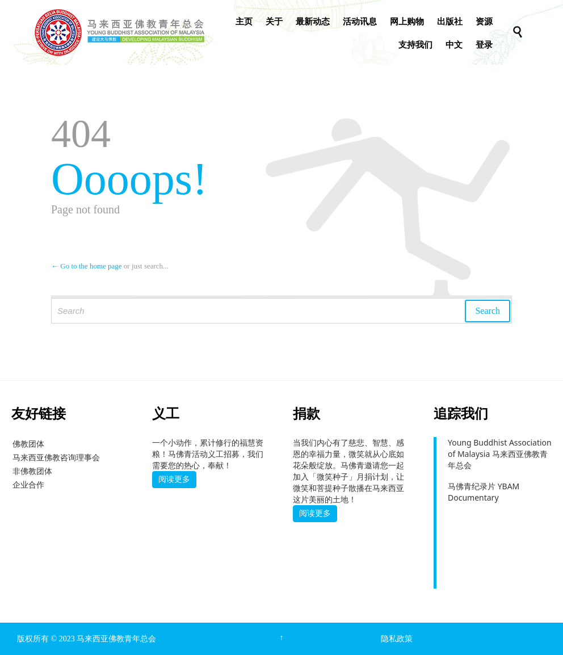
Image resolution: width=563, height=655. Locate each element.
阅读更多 (174, 479)
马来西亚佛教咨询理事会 (56, 457)
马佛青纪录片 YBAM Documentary (483, 492)
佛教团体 (28, 443)
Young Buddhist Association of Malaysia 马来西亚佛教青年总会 (500, 454)
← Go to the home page (86, 266)
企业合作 (28, 484)
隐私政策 (397, 639)
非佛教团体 (32, 470)
